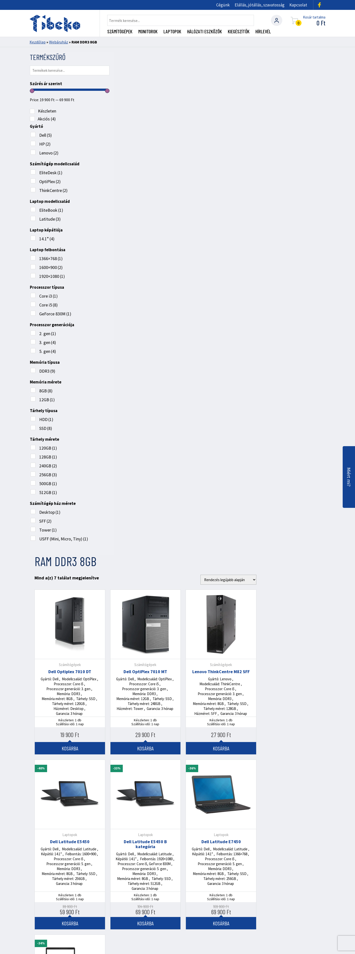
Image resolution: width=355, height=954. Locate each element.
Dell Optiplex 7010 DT (138, 168)
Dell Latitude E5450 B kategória (214, 341)
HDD (46, 418)
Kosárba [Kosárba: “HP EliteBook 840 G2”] (138, 590)
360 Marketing (297, 944)
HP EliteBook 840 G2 (139, 513)
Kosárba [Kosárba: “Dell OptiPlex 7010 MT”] (214, 245)
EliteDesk (50, 171)
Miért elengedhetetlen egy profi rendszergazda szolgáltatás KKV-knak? (172, 754)
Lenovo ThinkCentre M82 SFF (290, 168)
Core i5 (48, 303)
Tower (47, 529)
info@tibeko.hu (70, 886)
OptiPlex (49, 180)
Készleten (47, 110)
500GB (48, 482)
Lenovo (48, 151)
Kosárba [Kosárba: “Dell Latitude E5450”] (138, 420)
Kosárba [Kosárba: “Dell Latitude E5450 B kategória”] (214, 420)
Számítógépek (119, 31)
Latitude (49, 218)
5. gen (47, 350)
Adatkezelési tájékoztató (56, 919)
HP (44, 143)
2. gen (47, 332)
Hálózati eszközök (204, 31)
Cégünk (223, 5)
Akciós (46, 117)
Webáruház (58, 41)
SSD (45, 427)
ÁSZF (320, 936)
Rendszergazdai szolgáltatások (79, 914)
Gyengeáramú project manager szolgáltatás (156, 914)
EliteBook (51, 209)
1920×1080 (52, 275)
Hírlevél (263, 31)
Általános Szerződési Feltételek (270, 914)
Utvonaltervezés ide (219, 875)
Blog (207, 914)
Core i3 (48, 295)
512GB (48, 491)
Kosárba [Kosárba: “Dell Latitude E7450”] (290, 420)
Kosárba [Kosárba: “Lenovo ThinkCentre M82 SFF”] (290, 245)
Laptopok (172, 31)
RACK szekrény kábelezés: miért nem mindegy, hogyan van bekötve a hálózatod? (73, 754)
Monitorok (148, 31)
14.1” (46, 237)
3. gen (47, 341)
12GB (46, 398)
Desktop (49, 511)
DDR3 (47, 370)
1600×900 (50, 266)
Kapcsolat (298, 5)
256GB (48, 473)
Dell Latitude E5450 (139, 338)
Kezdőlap (38, 41)
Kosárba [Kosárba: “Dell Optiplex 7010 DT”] (138, 245)
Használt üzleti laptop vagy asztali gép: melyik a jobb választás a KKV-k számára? (274, 754)
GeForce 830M (55, 312)
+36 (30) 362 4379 (73, 862)
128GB (48, 455)
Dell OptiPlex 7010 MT (214, 168)
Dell (45, 134)
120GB (48, 447)
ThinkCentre (53, 189)
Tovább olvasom (54, 774)
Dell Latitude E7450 (290, 338)
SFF (45, 520)
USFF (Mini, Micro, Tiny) (63, 537)
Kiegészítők (238, 31)
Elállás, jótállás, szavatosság (259, 5)
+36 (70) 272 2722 (72, 839)
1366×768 (50, 257)
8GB (45, 389)
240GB (48, 464)
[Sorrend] (297, 77)
